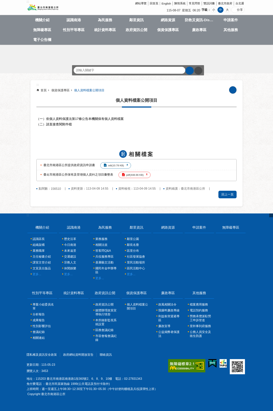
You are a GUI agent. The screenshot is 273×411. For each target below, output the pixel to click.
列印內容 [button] (233, 90)
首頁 (44, 90)
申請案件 (231, 20)
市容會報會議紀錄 (106, 337)
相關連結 (39, 337)
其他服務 (231, 30)
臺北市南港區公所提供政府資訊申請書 (69, 165)
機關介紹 (42, 20)
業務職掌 (39, 250)
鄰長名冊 (133, 244)
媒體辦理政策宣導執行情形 (106, 312)
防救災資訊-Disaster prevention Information (199, 20)
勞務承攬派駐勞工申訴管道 (200, 318)
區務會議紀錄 (104, 330)
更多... (37, 274)
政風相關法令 (167, 304)
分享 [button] (240, 9)
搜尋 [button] (189, 71)
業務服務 (101, 239)
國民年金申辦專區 (106, 270)
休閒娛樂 (70, 268)
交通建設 (70, 256)
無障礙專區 (42, 30)
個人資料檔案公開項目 (89, 90)
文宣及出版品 (42, 268)
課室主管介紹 (42, 262)
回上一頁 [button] (227, 194)
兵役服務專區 (104, 256)
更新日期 (33, 364)
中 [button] (220, 9)
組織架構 (39, 244)
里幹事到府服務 (200, 326)
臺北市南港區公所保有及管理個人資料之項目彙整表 (78, 174)
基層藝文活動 (104, 262)
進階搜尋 (198, 71)
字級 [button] (205, 9)
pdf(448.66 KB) (135, 174)
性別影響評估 (42, 326)
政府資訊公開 (136, 30)
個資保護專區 (168, 30)
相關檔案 (141, 154)
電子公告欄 (42, 40)
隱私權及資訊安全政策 (42, 354)
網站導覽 (141, 3)
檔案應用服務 (199, 304)
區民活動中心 (136, 268)
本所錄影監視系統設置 (106, 322)
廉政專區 (199, 30)
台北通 (239, 3)
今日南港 (70, 244)
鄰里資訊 (136, 20)
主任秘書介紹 (42, 256)
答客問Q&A (103, 250)
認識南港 (74, 20)
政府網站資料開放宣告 (78, 354)
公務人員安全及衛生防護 (200, 334)
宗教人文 (70, 262)
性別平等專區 (74, 30)
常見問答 (194, 3)
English (166, 3)
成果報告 (39, 320)
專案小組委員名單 (43, 306)
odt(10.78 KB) (116, 165)
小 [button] (213, 9)
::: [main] (37, 84)
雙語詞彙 (209, 3)
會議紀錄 (39, 332)
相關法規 (101, 244)
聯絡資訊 (106, 354)
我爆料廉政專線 (169, 310)
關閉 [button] (271, 215)
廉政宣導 (164, 326)
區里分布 (133, 250)
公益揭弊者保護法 (169, 334)
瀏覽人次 (33, 371)
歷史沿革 (70, 239)
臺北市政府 (225, 3)
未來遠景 (70, 250)
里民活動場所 (136, 262)
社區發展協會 (136, 256)
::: (28, 215)
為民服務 (105, 20)
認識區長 (39, 239)
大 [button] (227, 9)
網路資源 (168, 20)
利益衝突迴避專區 (169, 318)
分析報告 (39, 314)
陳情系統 (180, 3)
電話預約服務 (199, 310)
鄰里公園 (133, 239)
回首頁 (154, 3)
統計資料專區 (105, 30)
